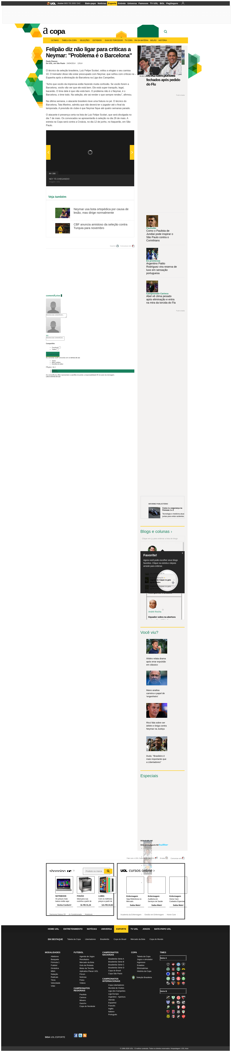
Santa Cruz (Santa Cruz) (173, 1016)
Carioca (83, 997)
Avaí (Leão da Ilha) (168, 1002)
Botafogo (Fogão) (183, 964)
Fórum (82, 974)
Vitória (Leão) (183, 983)
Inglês (110, 1008)
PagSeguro (172, 3)
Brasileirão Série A (116, 959)
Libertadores (90, 939)
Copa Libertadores (116, 985)
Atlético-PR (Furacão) (173, 964)
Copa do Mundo (156, 939)
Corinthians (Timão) (173, 969)
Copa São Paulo (115, 973)
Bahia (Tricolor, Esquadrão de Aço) (178, 964)
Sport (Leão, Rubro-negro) (178, 983)
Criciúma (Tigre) (183, 969)
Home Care (171, 915)
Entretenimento (72, 929)
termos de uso (75, 358)
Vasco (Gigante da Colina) (178, 1016)
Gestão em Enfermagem (154, 915)
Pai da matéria (141, 40)
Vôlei (53, 986)
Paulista (83, 994)
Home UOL (53, 929)
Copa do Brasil (120, 939)
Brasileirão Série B (116, 962)
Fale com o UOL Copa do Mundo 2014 (141, 858)
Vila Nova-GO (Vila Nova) (183, 1016)
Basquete (55, 959)
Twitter (54, 349)
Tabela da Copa (70, 40)
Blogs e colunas (155, 531)
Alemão (111, 1000)
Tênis (53, 980)
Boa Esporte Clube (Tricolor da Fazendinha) (173, 1002)
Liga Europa (113, 994)
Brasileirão (104, 939)
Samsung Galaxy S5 (58, 914)
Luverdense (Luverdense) (168, 1007)
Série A (163, 958)
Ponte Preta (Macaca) (178, 1011)
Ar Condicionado (75, 914)
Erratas (162, 858)
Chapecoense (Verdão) (168, 969)
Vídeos (82, 983)
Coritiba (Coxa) (178, 969)
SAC (79, 3)
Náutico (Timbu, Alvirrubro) (183, 1007)
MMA (53, 971)
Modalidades (52, 952)
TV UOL (154, 3)
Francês (111, 1006)
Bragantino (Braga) (178, 1002)
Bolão (153, 40)
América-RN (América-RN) (178, 997)
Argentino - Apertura (116, 997)
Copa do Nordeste (87, 1006)
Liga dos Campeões (116, 991)
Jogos (146, 929)
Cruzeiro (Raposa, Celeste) (168, 973)
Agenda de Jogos (87, 956)
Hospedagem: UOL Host (179, 1048)
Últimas (55, 40)
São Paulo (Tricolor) (173, 983)
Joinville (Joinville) (178, 1007)
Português (112, 1014)
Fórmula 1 (55, 962)
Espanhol (112, 1003)
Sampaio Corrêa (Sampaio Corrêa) (168, 1016)
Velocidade (55, 983)
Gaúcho (83, 1003)
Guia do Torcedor (114, 40)
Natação (54, 974)
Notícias (102, 3)
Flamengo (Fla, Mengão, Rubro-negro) (178, 973)
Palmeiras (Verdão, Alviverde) (183, 978)
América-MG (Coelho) (173, 997)
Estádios (98, 40)
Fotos (82, 980)
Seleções (85, 40)
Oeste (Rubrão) (168, 1011)
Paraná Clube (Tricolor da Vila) (173, 1011)
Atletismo (55, 956)
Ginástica (55, 968)
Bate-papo (90, 3)
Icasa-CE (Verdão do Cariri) (173, 1007)
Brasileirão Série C (116, 965)
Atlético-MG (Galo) (168, 964)
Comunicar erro (125, 246)
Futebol (54, 965)
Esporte (112, 3)
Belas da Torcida (87, 968)
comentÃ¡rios (53, 295)
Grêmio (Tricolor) (173, 978)
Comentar (53, 354)
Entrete (122, 3)
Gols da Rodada (86, 965)
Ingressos (141, 962)
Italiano (111, 1011)
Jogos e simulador (145, 959)
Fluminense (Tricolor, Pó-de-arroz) (183, 973)
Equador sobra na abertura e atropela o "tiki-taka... (161, 618)
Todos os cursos (175, 869)
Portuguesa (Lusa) (183, 1011)
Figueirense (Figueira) (173, 973)
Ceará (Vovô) (183, 1002)
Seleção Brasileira (144, 977)
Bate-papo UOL (162, 929)
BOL (162, 3)
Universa (132, 3)
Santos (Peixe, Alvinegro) (168, 983)
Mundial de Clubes (116, 988)
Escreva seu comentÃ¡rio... (56, 316)
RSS (85, 1035)
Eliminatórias (142, 968)
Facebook (55, 347)
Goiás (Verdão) (168, 978)
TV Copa (128, 40)
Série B (163, 991)
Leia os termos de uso (53, 376)
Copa (57, 31)
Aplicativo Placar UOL (89, 971)
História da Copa (144, 971)
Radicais (54, 977)
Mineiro (83, 1000)
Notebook (88, 914)
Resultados (84, 959)
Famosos (143, 3)
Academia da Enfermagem (131, 915)
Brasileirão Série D (116, 968)
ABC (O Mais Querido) (168, 997)
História (163, 40)
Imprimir (113, 246)
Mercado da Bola (138, 939)
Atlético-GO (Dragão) (183, 997)
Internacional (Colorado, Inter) (178, 978)
